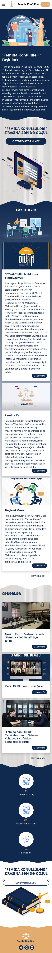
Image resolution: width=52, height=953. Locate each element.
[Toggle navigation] (4, 4)
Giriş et (45, 4)
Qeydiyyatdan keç (26, 141)
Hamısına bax (40, 575)
